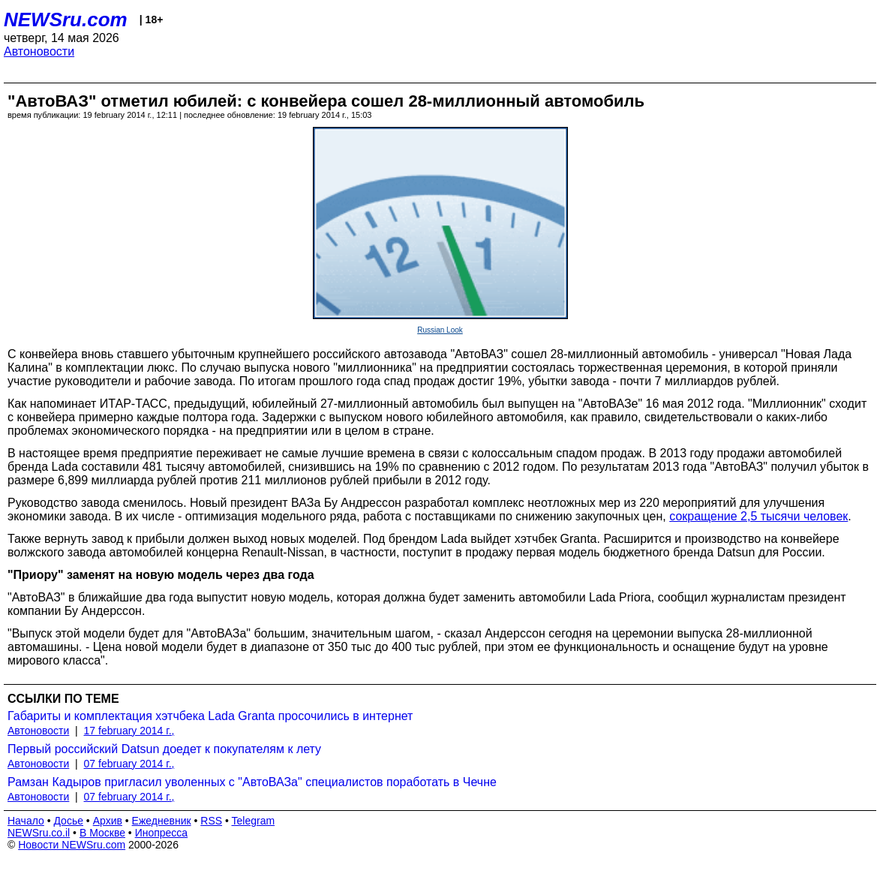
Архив (107, 821)
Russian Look (440, 330)
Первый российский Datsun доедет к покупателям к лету (164, 749)
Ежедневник (161, 821)
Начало (26, 821)
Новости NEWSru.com (71, 845)
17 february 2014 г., (129, 731)
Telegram (253, 821)
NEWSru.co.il (39, 833)
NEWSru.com (66, 19)
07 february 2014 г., (129, 764)
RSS (211, 821)
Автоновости (39, 51)
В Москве (102, 833)
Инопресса (161, 833)
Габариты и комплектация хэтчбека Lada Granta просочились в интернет (210, 716)
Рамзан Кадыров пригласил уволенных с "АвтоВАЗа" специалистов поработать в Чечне (252, 782)
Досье (68, 821)
